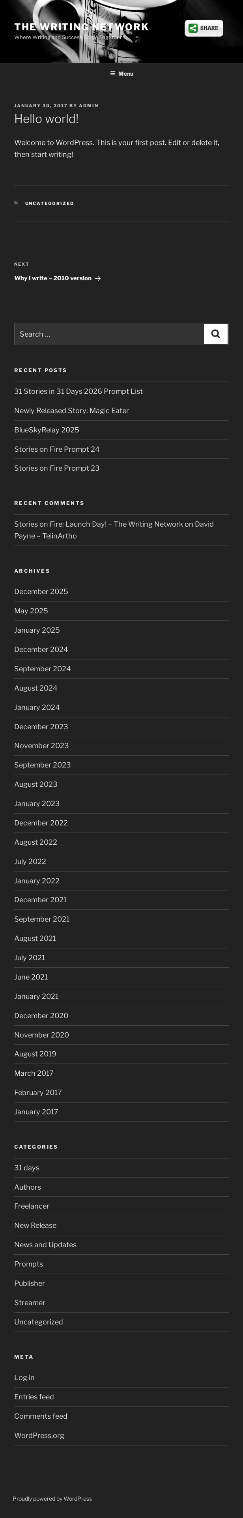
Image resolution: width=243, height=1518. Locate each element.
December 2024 (41, 649)
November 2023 (41, 745)
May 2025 (31, 611)
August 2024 (36, 688)
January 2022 (37, 881)
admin (89, 105)
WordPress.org (39, 1435)
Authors (27, 1187)
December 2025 (41, 591)
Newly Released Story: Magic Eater (71, 410)
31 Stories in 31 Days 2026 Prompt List (78, 391)
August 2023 (36, 784)
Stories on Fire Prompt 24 (57, 449)
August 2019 (35, 1054)
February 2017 (38, 1092)
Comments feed (40, 1416)
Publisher (29, 1283)
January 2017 (36, 1112)
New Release (35, 1225)
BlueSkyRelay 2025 (46, 430)
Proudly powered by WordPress (52, 1498)
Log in (24, 1377)
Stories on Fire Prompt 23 (57, 468)
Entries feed (34, 1397)
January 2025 (37, 630)
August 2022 (35, 842)
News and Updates (45, 1244)
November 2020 (41, 1035)
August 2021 (35, 938)
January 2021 (36, 996)
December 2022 (41, 823)
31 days (26, 1168)
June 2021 (31, 977)
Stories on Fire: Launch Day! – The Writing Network (98, 524)
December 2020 (41, 1015)
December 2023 (41, 727)
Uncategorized (50, 203)
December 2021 (40, 900)
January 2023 (37, 803)
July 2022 (30, 861)
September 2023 (42, 765)
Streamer (29, 1302)
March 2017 (34, 1073)
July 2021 (29, 958)
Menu (121, 73)
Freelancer (31, 1206)
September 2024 (42, 669)
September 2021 (41, 919)
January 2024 (37, 707)
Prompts (28, 1264)
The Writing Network (81, 27)
